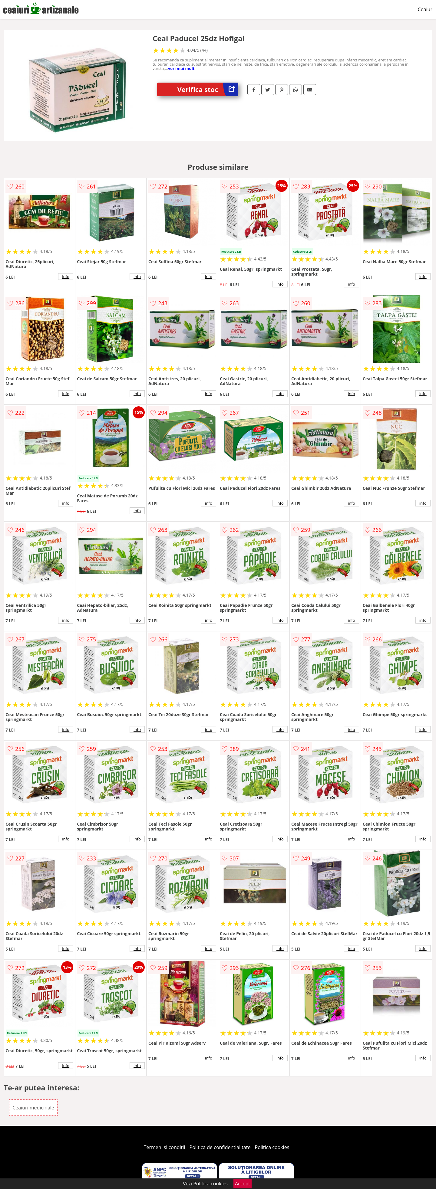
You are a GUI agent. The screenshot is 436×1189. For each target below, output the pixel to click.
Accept (242, 1183)
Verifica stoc (207, 89)
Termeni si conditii (164, 1147)
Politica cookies (272, 1147)
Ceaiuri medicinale (33, 1107)
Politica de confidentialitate (220, 1147)
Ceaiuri (426, 9)
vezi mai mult (181, 68)
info (65, 276)
